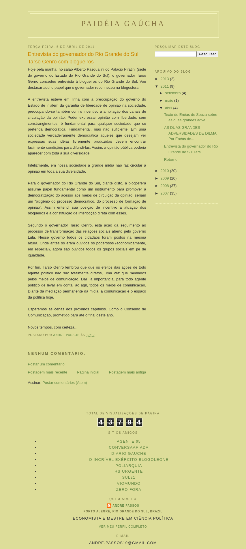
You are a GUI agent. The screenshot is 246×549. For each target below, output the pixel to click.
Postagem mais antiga (127, 372)
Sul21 (128, 477)
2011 (165, 86)
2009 (165, 178)
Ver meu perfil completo (123, 526)
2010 (165, 171)
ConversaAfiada (129, 447)
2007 (165, 193)
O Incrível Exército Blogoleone (129, 459)
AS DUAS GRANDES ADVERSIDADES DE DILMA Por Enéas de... (190, 133)
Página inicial (88, 372)
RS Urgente (128, 471)
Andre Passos (125, 505)
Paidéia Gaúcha (123, 23)
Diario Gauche (128, 453)
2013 (165, 79)
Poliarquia (128, 465)
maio (169, 100)
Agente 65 (129, 441)
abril (169, 108)
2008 (165, 186)
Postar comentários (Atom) (64, 382)
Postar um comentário (46, 364)
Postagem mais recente (47, 372)
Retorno (170, 159)
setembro (173, 93)
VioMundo (129, 483)
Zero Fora (129, 489)
